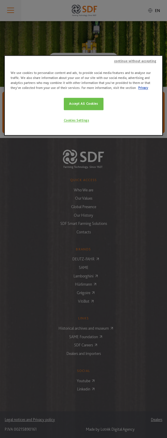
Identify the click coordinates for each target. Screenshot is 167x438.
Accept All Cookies (83, 104)
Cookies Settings (76, 120)
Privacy (143, 88)
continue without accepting (135, 61)
